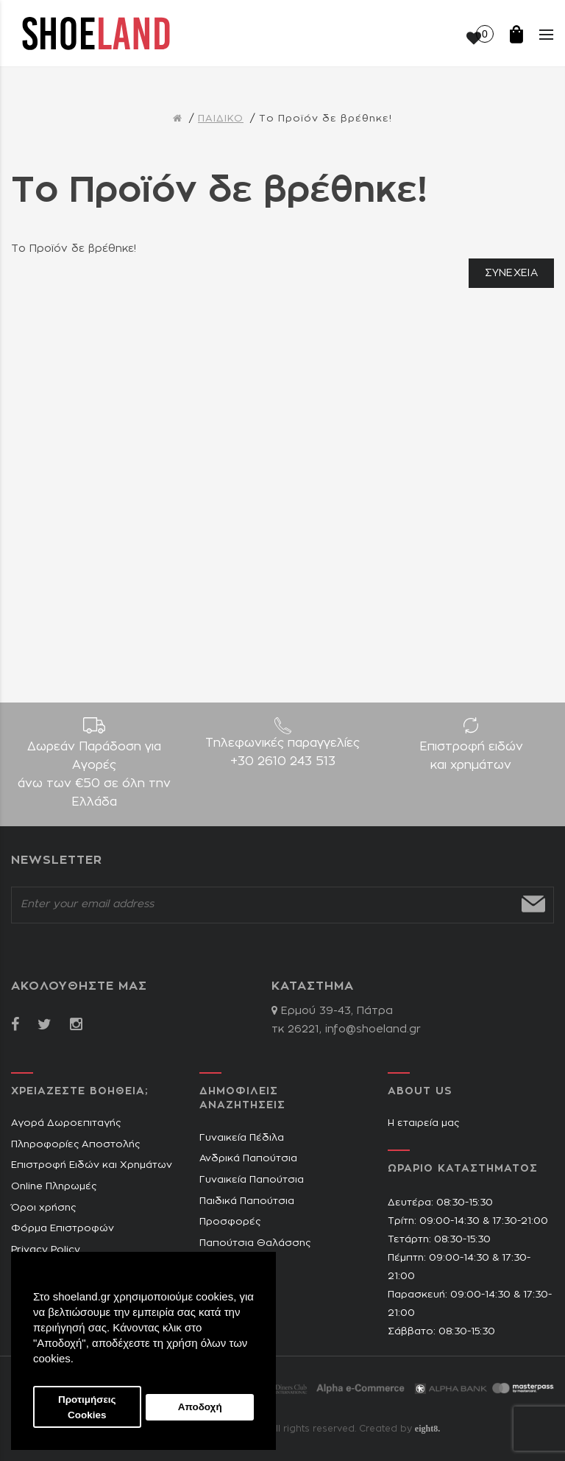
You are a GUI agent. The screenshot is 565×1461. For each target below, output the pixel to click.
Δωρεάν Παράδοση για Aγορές (94, 776)
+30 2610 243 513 (282, 761)
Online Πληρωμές (53, 1186)
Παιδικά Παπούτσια (246, 1201)
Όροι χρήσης (43, 1208)
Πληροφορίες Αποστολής (75, 1145)
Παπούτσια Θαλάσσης (254, 1243)
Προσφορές (229, 1222)
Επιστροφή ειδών (471, 758)
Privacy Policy (45, 1250)
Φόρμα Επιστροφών (62, 1228)
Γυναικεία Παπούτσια (251, 1180)
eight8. (427, 1428)
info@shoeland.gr (373, 1029)
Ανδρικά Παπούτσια (248, 1158)
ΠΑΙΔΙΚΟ (221, 119)
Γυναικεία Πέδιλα (241, 1138)
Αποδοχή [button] (200, 1406)
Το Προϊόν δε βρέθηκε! (325, 119)
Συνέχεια (511, 273)
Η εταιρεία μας (423, 1123)
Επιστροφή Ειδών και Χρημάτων (91, 1165)
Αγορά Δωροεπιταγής (66, 1123)
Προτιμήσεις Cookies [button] (87, 1407)
